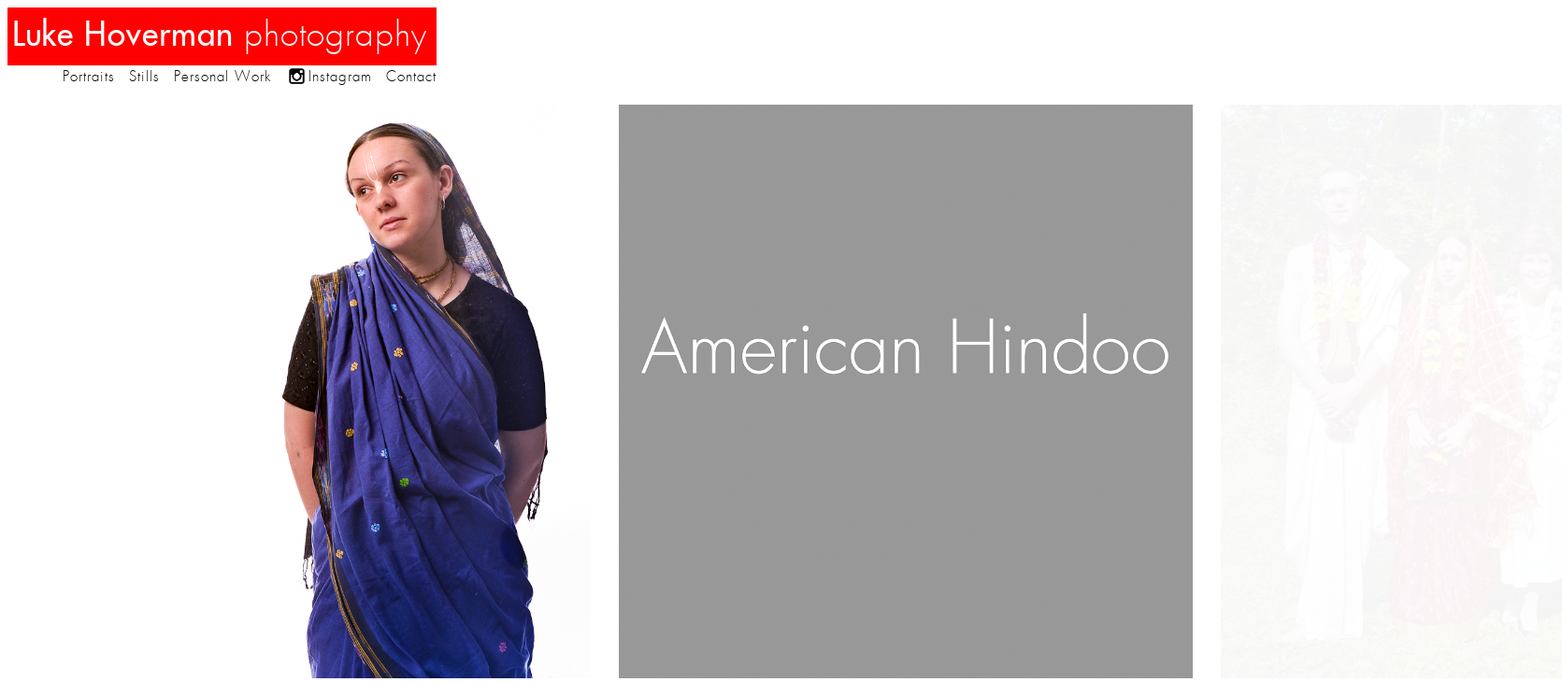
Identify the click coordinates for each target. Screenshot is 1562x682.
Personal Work (222, 76)
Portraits (89, 76)
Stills (144, 76)
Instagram (340, 76)
